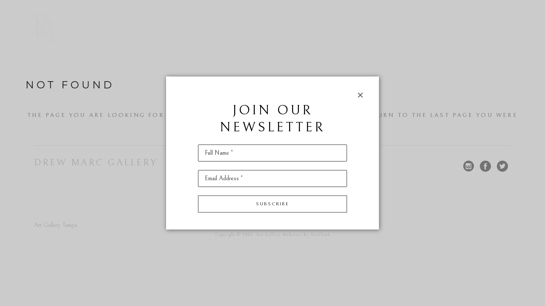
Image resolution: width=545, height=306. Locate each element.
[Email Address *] (272, 178)
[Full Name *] (272, 153)
